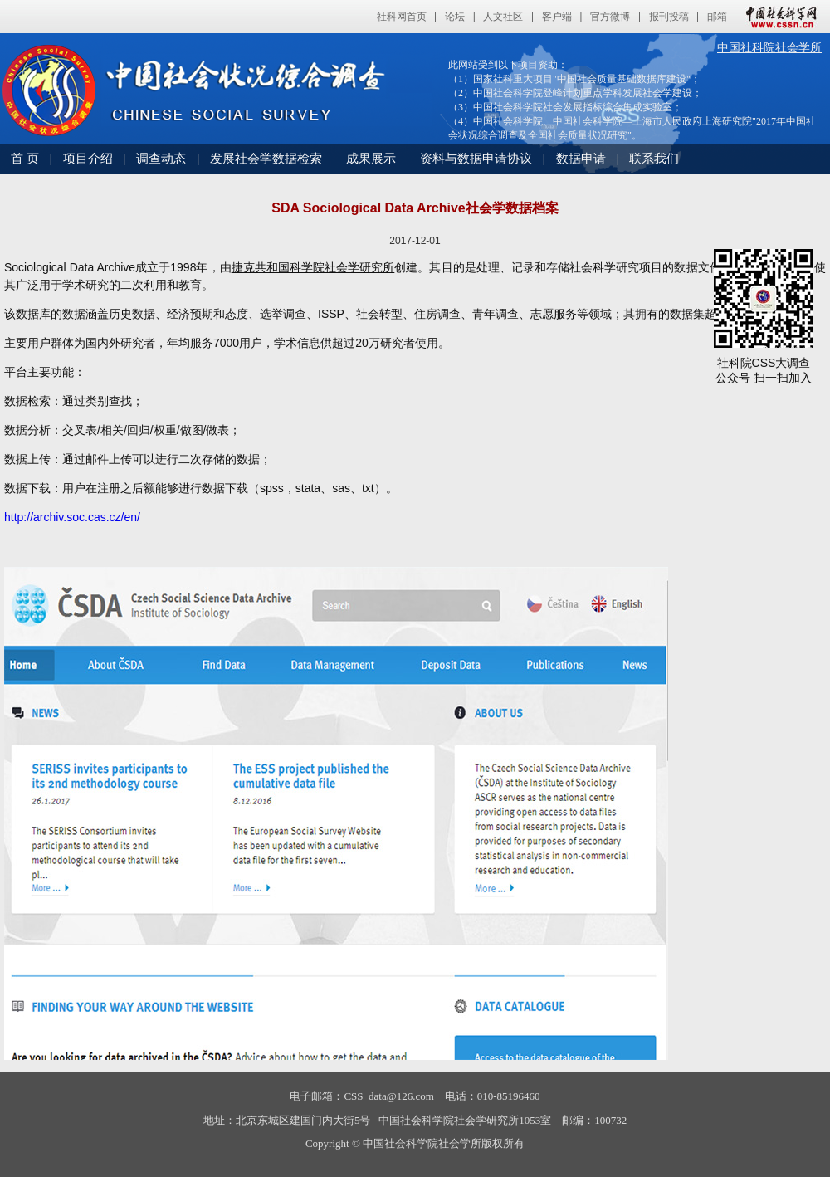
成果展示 (371, 158)
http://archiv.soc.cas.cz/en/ (72, 517)
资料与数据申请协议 (476, 158)
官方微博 (610, 16)
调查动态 (161, 158)
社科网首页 (402, 16)
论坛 (455, 16)
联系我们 (654, 158)
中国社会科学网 (778, 16)
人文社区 (503, 16)
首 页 (25, 158)
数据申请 (581, 158)
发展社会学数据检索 (266, 158)
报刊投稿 (669, 16)
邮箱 (717, 16)
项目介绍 (88, 158)
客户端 (557, 16)
